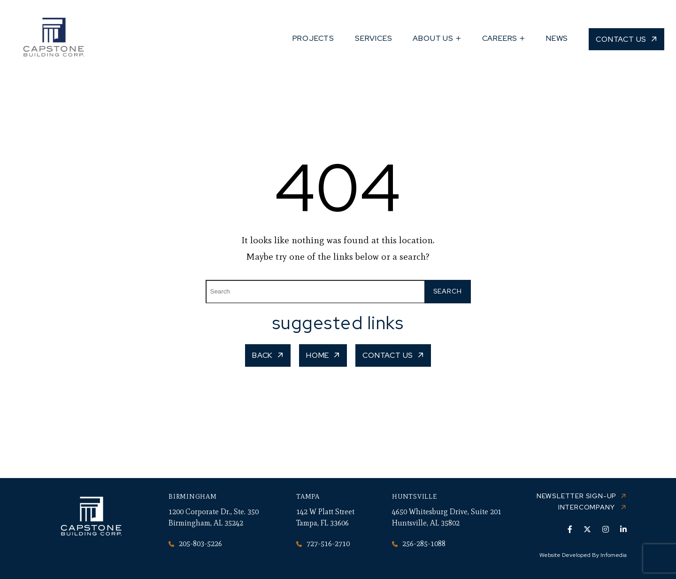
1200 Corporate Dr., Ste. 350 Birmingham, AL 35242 (214, 517)
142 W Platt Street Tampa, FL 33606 (325, 517)
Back (262, 355)
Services (373, 38)
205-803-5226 (195, 543)
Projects (313, 38)
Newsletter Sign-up (576, 496)
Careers (500, 38)
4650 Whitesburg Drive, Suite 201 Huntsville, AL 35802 (446, 517)
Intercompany (587, 507)
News (557, 38)
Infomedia (613, 555)
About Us (433, 38)
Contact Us (621, 39)
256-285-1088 (419, 543)
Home (317, 355)
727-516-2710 (323, 543)
